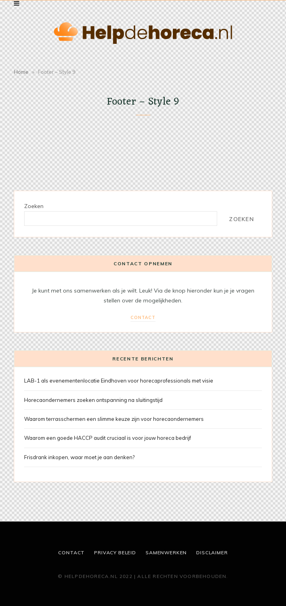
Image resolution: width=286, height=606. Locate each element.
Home (21, 72)
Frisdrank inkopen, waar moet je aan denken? (79, 457)
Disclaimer (211, 552)
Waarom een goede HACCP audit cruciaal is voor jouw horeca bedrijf (107, 438)
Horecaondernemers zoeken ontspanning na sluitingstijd (93, 400)
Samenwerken (166, 552)
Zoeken (34, 206)
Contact (143, 317)
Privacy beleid (115, 552)
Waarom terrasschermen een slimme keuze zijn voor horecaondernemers (114, 419)
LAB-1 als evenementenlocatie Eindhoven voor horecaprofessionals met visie (118, 380)
